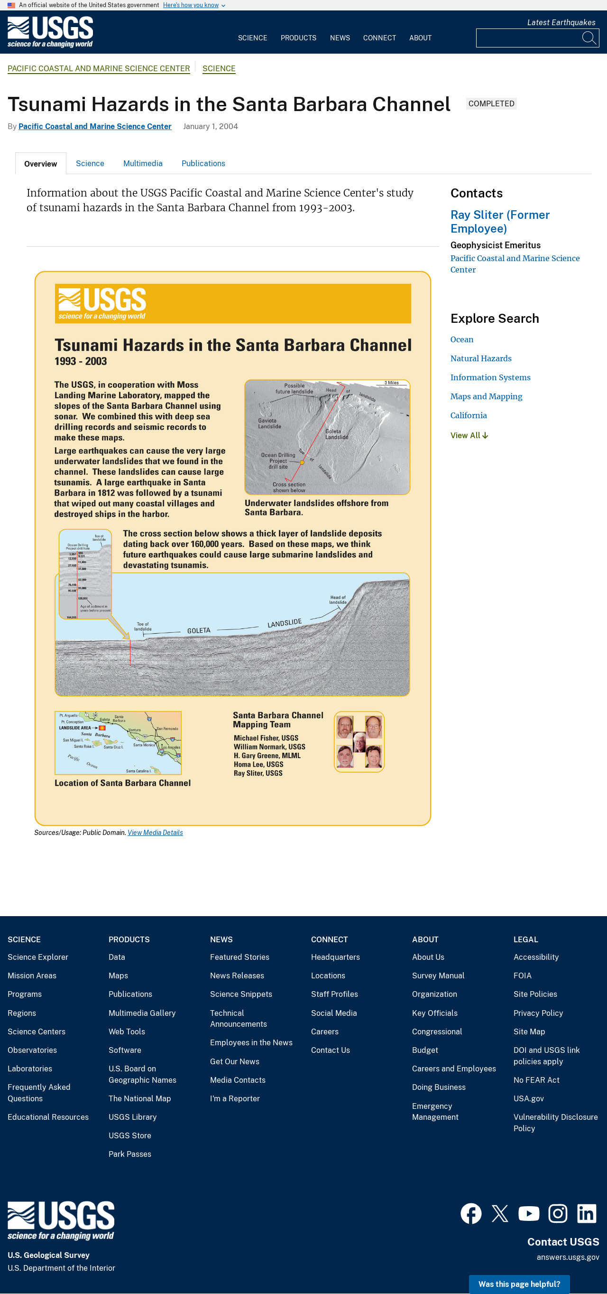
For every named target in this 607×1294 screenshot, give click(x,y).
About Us (428, 957)
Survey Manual (438, 975)
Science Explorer (38, 957)
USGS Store (130, 1135)
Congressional (437, 1031)
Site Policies (535, 994)
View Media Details (155, 832)
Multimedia (143, 163)
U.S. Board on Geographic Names (142, 1074)
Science (252, 38)
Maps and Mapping (487, 396)
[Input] (537, 37)
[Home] (50, 45)
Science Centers (36, 1031)
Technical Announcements (238, 1019)
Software (125, 1050)
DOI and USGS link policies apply (547, 1056)
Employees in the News (251, 1042)
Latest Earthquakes (561, 22)
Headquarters (335, 957)
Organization (434, 994)
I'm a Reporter (235, 1098)
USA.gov (529, 1098)
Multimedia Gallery (142, 1013)
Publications (203, 163)
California (469, 415)
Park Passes (130, 1154)
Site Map (529, 1031)
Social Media (334, 1013)
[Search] (589, 37)
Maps (118, 975)
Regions (22, 1013)
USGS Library (133, 1117)
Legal (526, 939)
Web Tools (127, 1031)
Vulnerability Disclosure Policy (556, 1123)
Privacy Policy (538, 1013)
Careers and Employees (454, 1068)
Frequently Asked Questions (39, 1093)
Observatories (32, 1050)
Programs (25, 994)
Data (117, 957)
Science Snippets (241, 994)
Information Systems (491, 377)
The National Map (140, 1098)
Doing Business (439, 1087)
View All (469, 435)
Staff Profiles (334, 994)
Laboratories (30, 1068)
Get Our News (234, 1061)
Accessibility (536, 957)
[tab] (40, 163)
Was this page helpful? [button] (519, 1284)
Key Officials (435, 1013)
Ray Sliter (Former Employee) (500, 221)
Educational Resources (48, 1117)
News (340, 38)
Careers (325, 1031)
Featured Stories (239, 957)
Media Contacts (238, 1080)
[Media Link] (233, 550)
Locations (328, 975)
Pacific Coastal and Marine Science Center (99, 68)
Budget (425, 1050)
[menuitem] (252, 32)
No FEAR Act (537, 1080)
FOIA (523, 975)
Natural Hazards (481, 358)
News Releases (237, 975)
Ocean (462, 339)
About (420, 38)
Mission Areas (32, 975)
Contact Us (330, 1050)
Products (298, 38)
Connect (379, 38)
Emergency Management (435, 1112)
